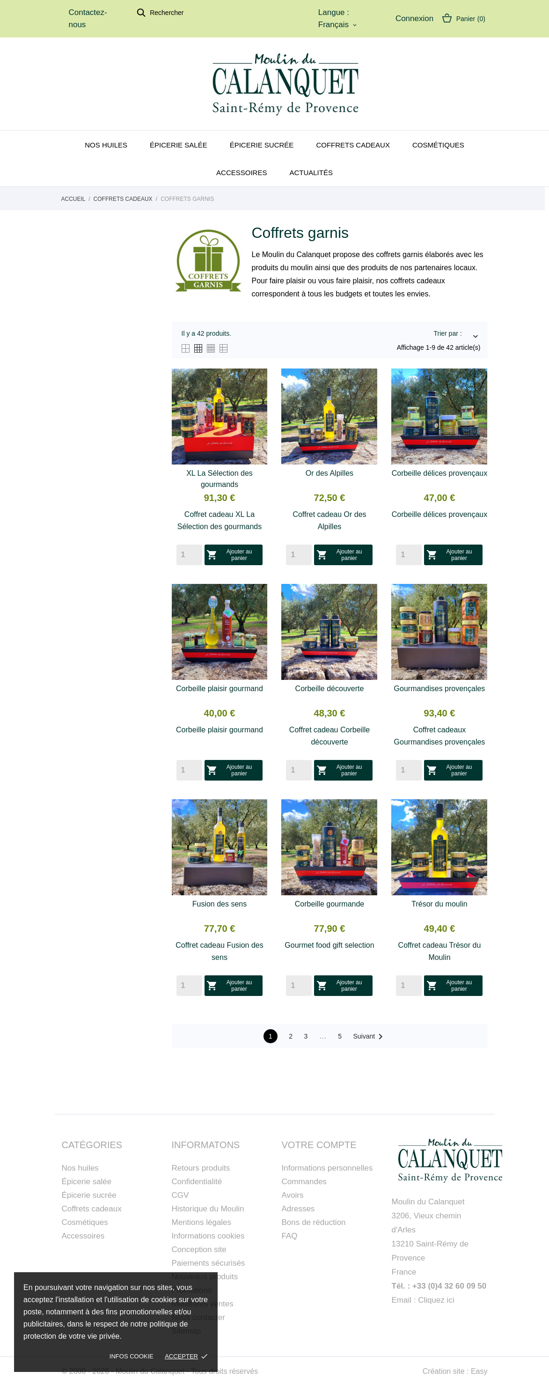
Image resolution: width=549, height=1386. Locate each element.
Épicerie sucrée (262, 145)
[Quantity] (189, 555)
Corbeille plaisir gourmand (219, 689)
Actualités (311, 173)
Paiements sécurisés (208, 1263)
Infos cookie (132, 1356)
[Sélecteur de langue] (338, 25)
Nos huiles (106, 145)
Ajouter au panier (229, 554)
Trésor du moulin (439, 904)
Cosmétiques (438, 145)
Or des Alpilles (329, 473)
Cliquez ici (436, 1300)
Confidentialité (197, 1181)
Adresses (298, 1208)
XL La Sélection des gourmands (219, 478)
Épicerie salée (178, 145)
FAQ (290, 1235)
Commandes (304, 1181)
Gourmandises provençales (439, 689)
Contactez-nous (88, 18)
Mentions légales (202, 1222)
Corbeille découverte (329, 689)
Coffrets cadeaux (353, 145)
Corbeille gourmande (330, 904)
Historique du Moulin (208, 1208)
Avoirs (293, 1195)
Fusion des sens (219, 904)
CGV (180, 1195)
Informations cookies (208, 1235)
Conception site (199, 1249)
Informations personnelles (327, 1168)
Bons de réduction (314, 1222)
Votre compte (319, 1145)
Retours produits (201, 1168)
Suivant (369, 1036)
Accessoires (241, 173)
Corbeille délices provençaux (440, 473)
